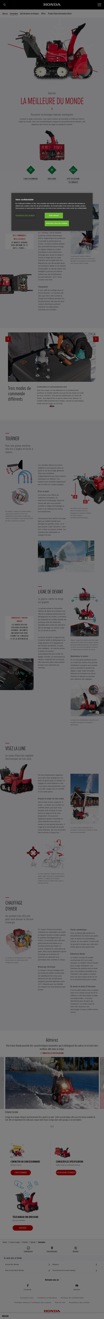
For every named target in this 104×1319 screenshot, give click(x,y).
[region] (52, 212)
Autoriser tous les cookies (56, 223)
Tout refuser (54, 215)
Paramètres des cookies (25, 215)
